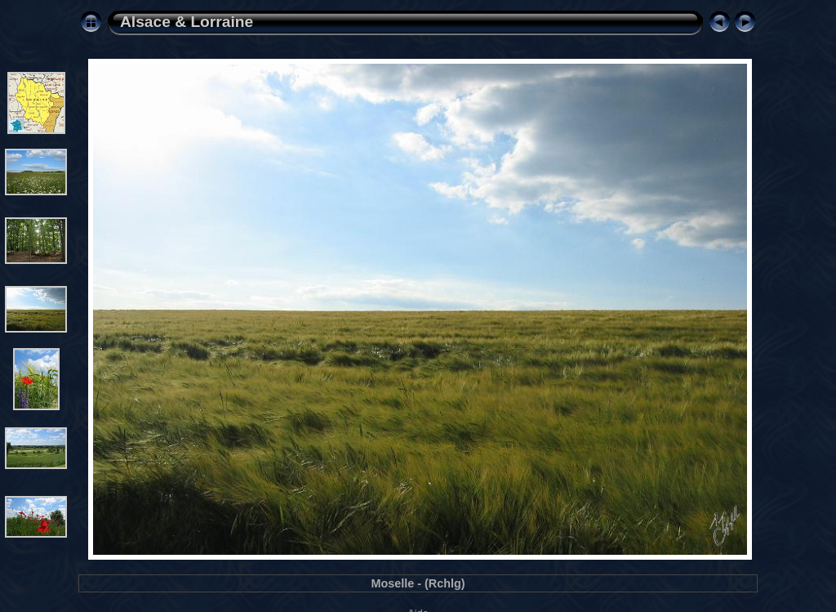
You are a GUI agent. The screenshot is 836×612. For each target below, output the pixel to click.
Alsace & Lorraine (186, 21)
